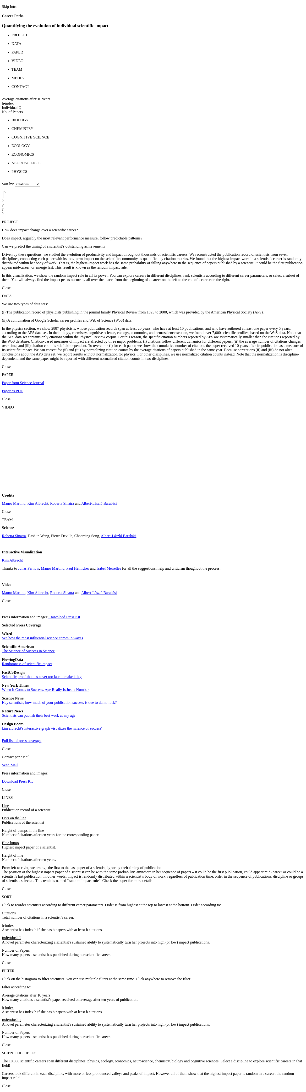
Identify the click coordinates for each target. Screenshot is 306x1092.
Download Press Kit (64, 617)
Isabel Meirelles (109, 568)
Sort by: (8, 184)
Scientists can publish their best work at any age (38, 715)
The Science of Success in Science (28, 651)
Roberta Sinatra (62, 503)
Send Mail (10, 765)
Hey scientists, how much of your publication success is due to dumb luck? (59, 702)
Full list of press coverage (21, 741)
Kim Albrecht (37, 503)
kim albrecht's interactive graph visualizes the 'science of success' (52, 728)
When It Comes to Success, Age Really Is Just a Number (45, 690)
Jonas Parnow (28, 568)
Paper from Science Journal (23, 383)
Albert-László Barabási (99, 503)
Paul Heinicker (77, 568)
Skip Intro (9, 7)
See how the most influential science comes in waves (42, 638)
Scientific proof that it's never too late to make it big (42, 677)
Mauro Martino (13, 503)
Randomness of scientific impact (27, 664)
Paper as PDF (12, 391)
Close (6, 288)
